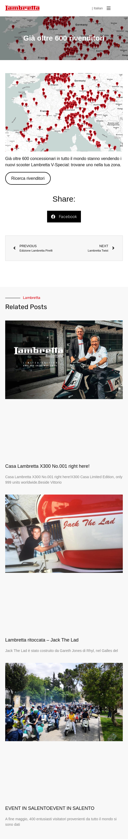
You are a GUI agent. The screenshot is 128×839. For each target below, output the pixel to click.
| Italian (97, 8)
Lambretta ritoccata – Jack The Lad (42, 640)
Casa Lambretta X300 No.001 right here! (47, 466)
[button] (109, 8)
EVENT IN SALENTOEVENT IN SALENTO (49, 808)
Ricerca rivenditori (27, 178)
